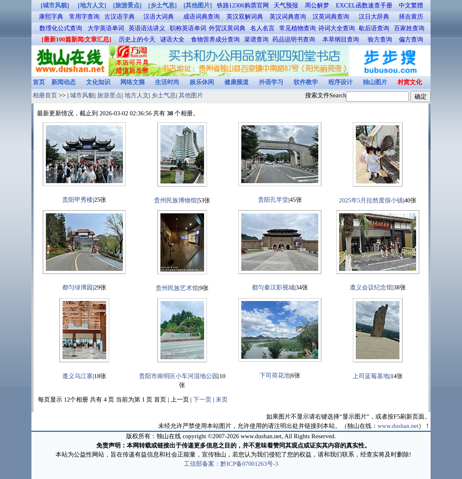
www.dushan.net (398, 425)
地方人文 (136, 95)
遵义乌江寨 (77, 376)
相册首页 (45, 95)
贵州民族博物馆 (175, 200)
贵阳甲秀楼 (77, 199)
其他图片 (191, 95)
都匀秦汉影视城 (273, 287)
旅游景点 (109, 95)
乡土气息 (163, 95)
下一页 (202, 399)
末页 (222, 399)
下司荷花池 (275, 375)
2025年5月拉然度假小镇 (371, 200)
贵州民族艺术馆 (177, 288)
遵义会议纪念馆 (371, 287)
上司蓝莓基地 (371, 376)
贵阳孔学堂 (273, 199)
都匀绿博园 (77, 287)
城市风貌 (82, 95)
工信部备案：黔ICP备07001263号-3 (231, 463)
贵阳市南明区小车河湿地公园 (178, 376)
